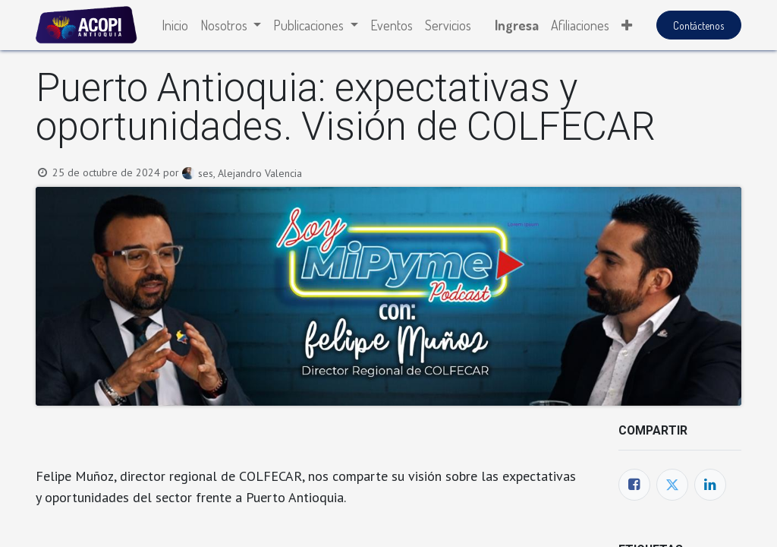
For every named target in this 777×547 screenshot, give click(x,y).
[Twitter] (672, 485)
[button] (626, 25)
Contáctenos (698, 25)
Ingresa (517, 25)
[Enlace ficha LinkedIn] (710, 485)
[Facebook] (634, 485)
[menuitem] (175, 25)
